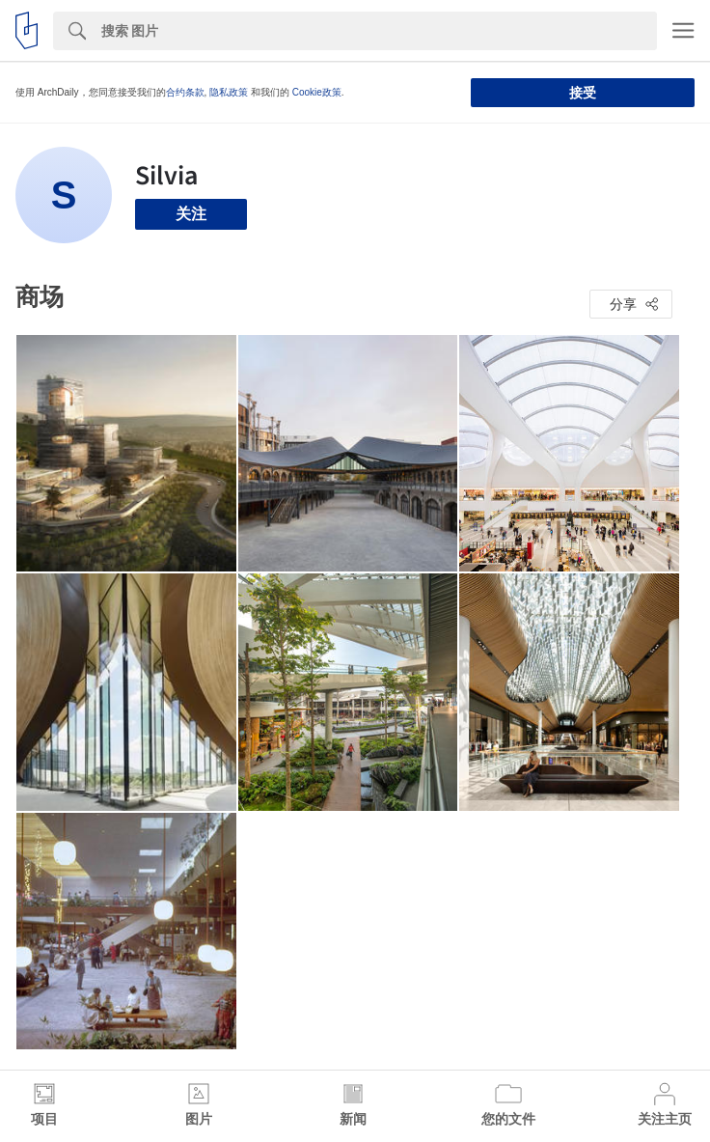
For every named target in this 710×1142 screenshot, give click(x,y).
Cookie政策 (316, 92)
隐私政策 (228, 92)
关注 (191, 214)
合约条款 (185, 92)
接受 (582, 92)
